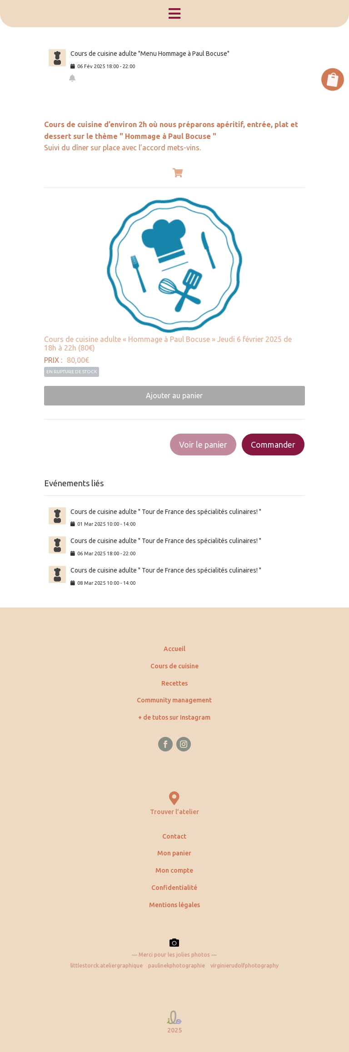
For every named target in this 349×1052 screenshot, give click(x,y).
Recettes (174, 683)
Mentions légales (174, 905)
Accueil (174, 648)
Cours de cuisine (174, 666)
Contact (174, 836)
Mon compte (174, 870)
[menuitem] (174, 13)
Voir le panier (203, 444)
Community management (174, 700)
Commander (273, 444)
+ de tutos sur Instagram (174, 717)
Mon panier (174, 853)
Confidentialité (174, 887)
